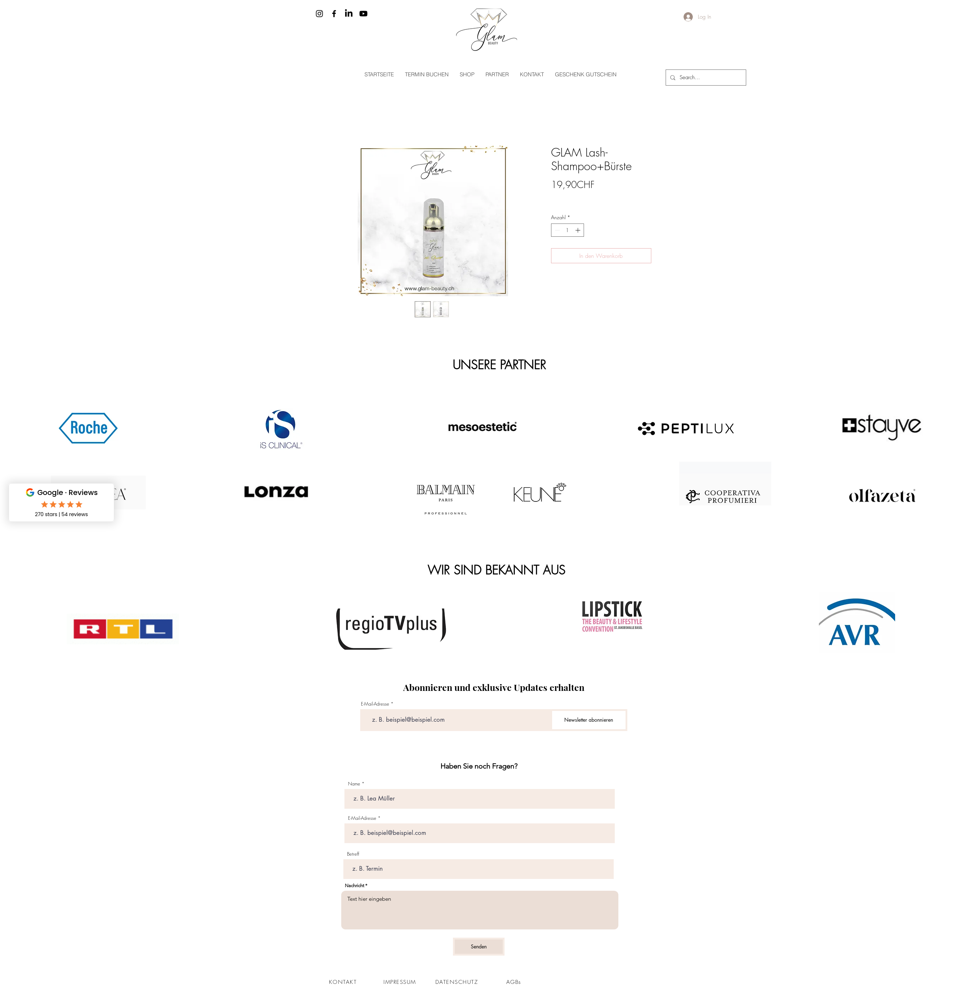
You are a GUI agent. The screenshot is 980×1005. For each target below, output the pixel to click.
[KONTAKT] (343, 982)
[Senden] (479, 947)
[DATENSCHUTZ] (457, 982)
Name (354, 784)
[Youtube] (363, 13)
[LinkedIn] (348, 13)
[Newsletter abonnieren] (588, 720)
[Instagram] (319, 13)
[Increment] (578, 230)
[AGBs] (514, 982)
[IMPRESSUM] (400, 982)
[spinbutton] (567, 230)
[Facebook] (334, 13)
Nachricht (354, 885)
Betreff (353, 854)
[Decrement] (556, 230)
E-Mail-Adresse (375, 704)
